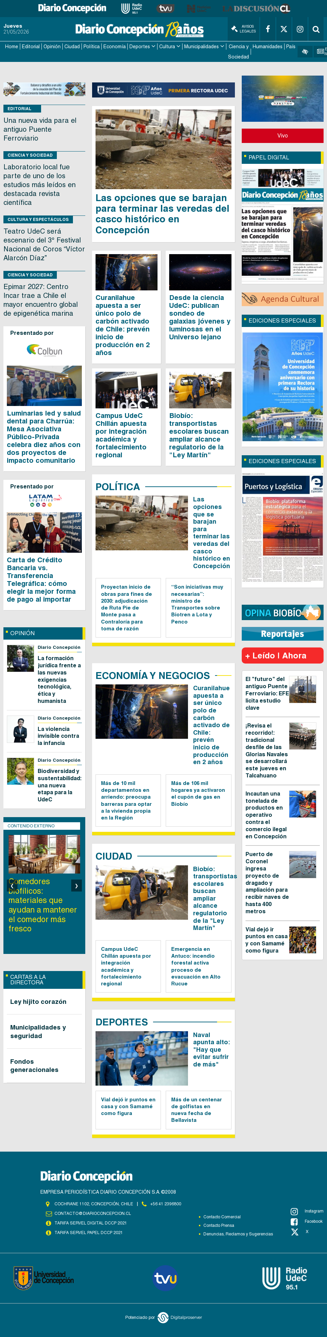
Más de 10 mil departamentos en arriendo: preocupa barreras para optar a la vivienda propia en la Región (126, 800)
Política (92, 46)
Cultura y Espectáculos (38, 219)
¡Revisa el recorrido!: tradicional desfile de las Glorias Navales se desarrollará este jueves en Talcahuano (267, 750)
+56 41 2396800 (165, 1204)
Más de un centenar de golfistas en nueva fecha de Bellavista (196, 1110)
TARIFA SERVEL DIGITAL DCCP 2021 (90, 1223)
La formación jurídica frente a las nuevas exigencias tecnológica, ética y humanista (59, 679)
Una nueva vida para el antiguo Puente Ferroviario (39, 129)
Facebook (307, 1222)
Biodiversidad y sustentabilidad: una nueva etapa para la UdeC (59, 785)
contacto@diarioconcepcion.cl (92, 1213)
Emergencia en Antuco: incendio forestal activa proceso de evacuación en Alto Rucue (196, 966)
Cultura (167, 46)
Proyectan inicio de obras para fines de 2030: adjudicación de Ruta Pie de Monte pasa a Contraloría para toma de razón (126, 607)
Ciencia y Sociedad (238, 52)
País (290, 46)
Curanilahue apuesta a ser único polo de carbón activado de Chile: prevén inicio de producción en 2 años (123, 325)
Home (11, 46)
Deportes (139, 46)
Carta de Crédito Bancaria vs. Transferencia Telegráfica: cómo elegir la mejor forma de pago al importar (41, 579)
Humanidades (267, 46)
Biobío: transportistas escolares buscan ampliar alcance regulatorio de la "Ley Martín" (199, 435)
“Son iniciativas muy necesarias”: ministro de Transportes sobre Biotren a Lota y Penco (197, 604)
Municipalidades (201, 46)
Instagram (307, 1211)
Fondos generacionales (34, 1065)
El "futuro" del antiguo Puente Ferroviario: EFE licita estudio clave (267, 693)
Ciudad (72, 46)
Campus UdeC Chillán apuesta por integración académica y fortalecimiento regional (121, 435)
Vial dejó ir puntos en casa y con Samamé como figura (128, 1106)
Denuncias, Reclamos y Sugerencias (238, 1234)
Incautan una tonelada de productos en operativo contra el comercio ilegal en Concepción (266, 815)
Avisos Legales (243, 29)
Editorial (31, 46)
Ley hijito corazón (38, 1001)
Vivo (282, 135)
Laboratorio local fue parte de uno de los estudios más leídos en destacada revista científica (39, 185)
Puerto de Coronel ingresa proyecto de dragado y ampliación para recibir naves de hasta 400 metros (267, 882)
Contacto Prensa (218, 1225)
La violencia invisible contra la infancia (58, 736)
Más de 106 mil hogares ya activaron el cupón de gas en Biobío (198, 793)
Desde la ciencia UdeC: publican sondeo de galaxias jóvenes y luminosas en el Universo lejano (199, 317)
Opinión (52, 46)
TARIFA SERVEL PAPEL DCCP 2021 (88, 1232)
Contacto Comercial (222, 1217)
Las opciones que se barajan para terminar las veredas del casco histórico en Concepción (162, 213)
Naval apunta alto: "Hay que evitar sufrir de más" (211, 1049)
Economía (114, 46)
